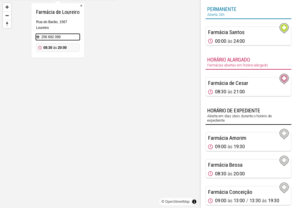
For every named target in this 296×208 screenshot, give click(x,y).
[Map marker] (100, 97)
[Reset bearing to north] (7, 24)
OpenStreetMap (177, 202)
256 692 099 (93, 66)
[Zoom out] (7, 15)
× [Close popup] (124, 34)
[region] (100, 104)
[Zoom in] (7, 7)
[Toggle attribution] (194, 201)
